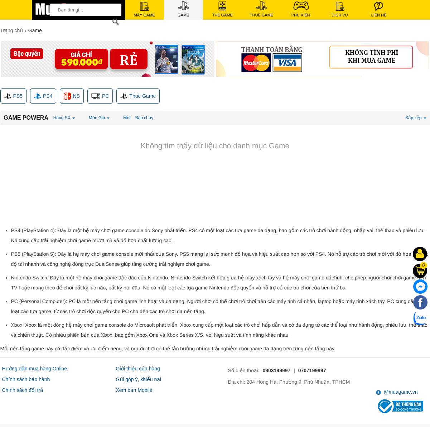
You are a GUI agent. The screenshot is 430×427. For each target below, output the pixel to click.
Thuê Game (261, 9)
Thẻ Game (222, 9)
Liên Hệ (378, 9)
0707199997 (312, 370)
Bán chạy (144, 117)
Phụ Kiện (300, 9)
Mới (126, 117)
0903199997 (276, 370)
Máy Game (144, 9)
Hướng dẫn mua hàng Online (34, 368)
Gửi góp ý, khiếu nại (138, 379)
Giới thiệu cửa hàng (138, 368)
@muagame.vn (397, 392)
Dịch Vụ (340, 9)
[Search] (114, 22)
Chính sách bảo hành (26, 379)
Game (183, 9)
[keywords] (83, 10)
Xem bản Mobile (134, 390)
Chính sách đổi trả (22, 390)
